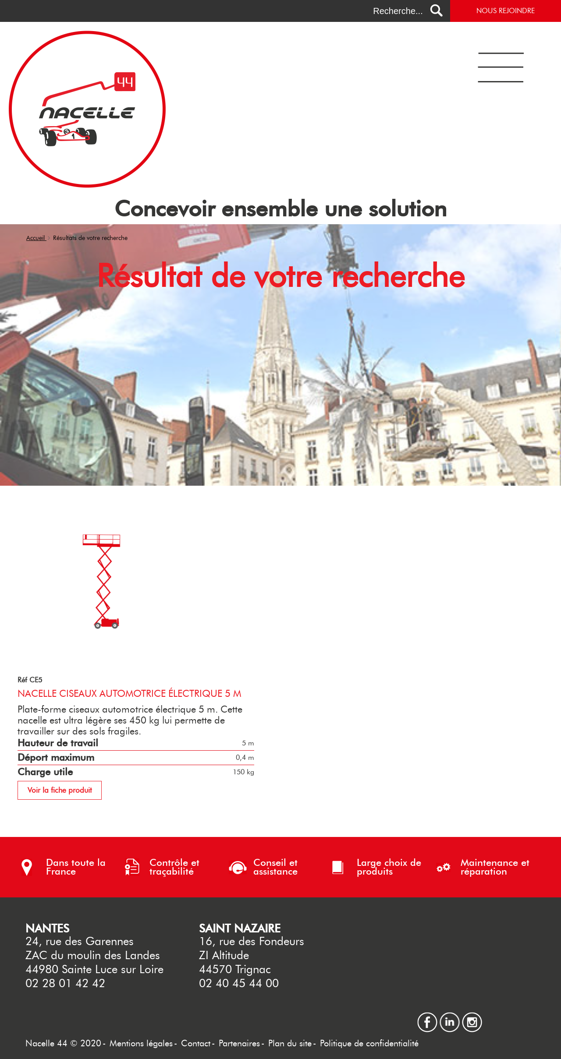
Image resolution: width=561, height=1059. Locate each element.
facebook (427, 1016)
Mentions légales (141, 1043)
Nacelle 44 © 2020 (63, 1043)
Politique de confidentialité (369, 1043)
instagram (472, 1016)
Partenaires (239, 1043)
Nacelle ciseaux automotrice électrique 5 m (129, 693)
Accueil (36, 238)
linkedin (450, 1016)
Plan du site (290, 1043)
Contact (195, 1043)
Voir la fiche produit (60, 790)
